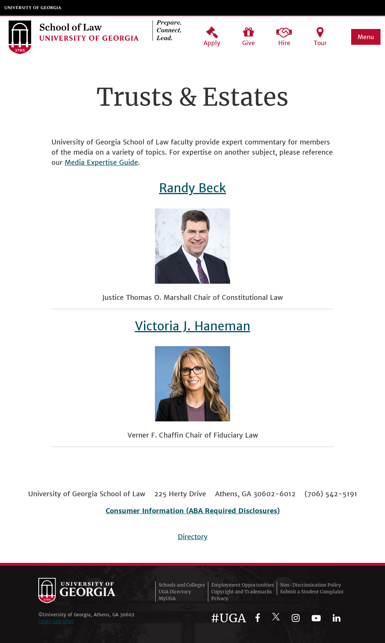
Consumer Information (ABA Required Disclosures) (193, 510)
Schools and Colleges (182, 585)
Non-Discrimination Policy (310, 585)
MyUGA (167, 598)
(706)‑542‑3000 (56, 621)
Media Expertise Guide (101, 162)
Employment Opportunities (242, 585)
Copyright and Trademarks (241, 591)
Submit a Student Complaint (312, 591)
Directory (193, 536)
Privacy (219, 598)
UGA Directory (175, 591)
